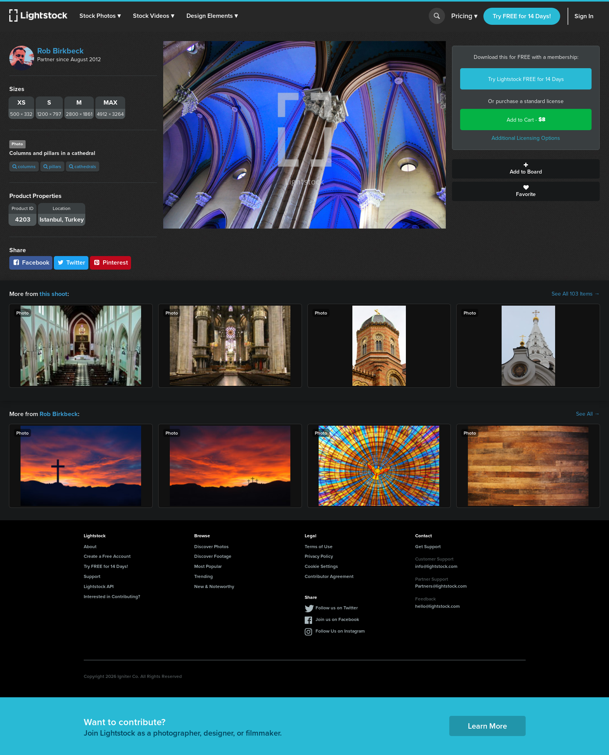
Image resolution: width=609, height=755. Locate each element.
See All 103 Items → (576, 294)
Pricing (464, 16)
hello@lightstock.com (437, 605)
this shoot (53, 293)
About (90, 545)
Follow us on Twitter (337, 607)
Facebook (30, 262)
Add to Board (525, 168)
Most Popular (208, 565)
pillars (52, 166)
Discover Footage (212, 555)
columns (24, 166)
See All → (588, 413)
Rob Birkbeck (60, 50)
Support (92, 575)
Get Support (428, 545)
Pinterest (110, 262)
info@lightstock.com (436, 565)
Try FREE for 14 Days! (522, 16)
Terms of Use (319, 545)
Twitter (71, 262)
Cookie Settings (321, 565)
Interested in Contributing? (112, 595)
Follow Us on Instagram (340, 630)
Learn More (487, 725)
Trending (203, 575)
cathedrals (82, 166)
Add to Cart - (526, 119)
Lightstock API (99, 585)
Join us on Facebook (337, 618)
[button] (100, 16)
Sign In (583, 16)
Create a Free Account (107, 555)
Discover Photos (211, 545)
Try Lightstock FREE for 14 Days (526, 79)
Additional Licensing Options (526, 138)
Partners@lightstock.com (441, 585)
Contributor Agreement (329, 575)
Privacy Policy (319, 555)
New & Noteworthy (214, 585)
